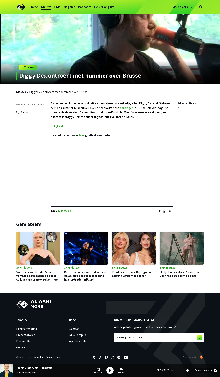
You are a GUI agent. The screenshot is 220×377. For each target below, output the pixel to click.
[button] (99, 370)
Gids (57, 7)
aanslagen (126, 108)
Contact (74, 328)
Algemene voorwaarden (30, 357)
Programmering (26, 328)
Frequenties (24, 341)
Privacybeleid (53, 357)
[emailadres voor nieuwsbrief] (159, 337)
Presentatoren (25, 335)
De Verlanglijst (104, 7)
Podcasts (84, 7)
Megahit (69, 7)
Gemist (20, 347)
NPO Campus (182, 7)
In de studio (64, 211)
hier (81, 135)
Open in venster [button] (206, 370)
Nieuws (46, 7)
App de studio (78, 341)
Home (34, 7)
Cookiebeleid (190, 357)
